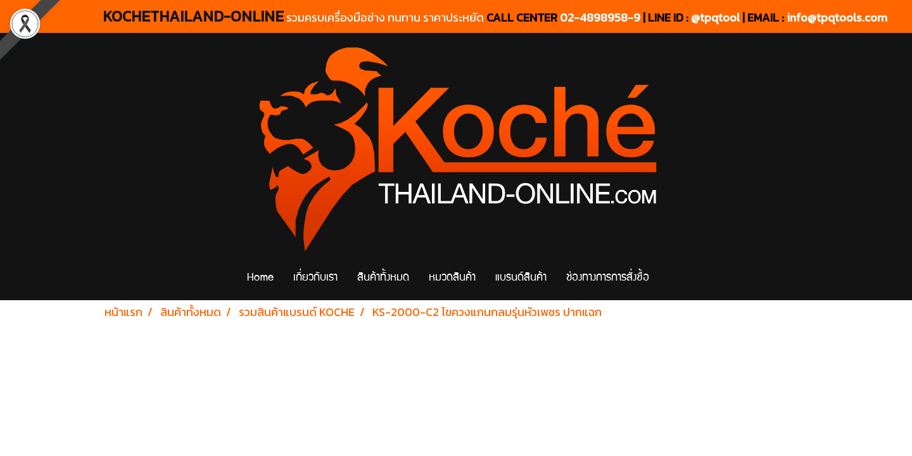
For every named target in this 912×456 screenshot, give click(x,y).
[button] (670, 279)
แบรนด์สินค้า (521, 278)
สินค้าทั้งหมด (383, 278)
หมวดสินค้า (452, 278)
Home (260, 278)
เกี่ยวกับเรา (315, 278)
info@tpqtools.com (837, 17)
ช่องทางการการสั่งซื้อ (607, 278)
